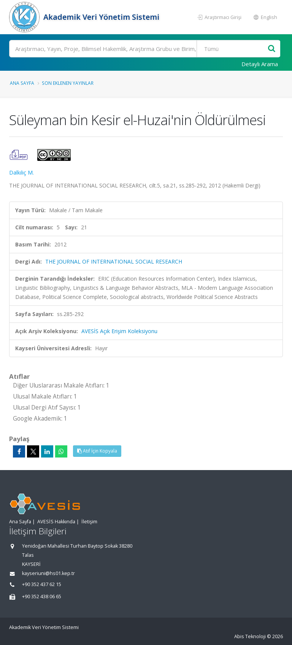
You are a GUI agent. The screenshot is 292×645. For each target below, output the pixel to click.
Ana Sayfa (22, 83)
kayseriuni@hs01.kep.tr (48, 573)
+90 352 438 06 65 (41, 596)
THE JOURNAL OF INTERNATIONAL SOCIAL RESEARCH (113, 261)
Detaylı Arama (259, 64)
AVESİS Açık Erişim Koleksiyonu (119, 331)
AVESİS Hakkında (56, 521)
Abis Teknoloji (250, 636)
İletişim (89, 521)
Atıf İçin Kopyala (97, 451)
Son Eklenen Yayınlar (68, 83)
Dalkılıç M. (21, 172)
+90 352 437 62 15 (41, 584)
